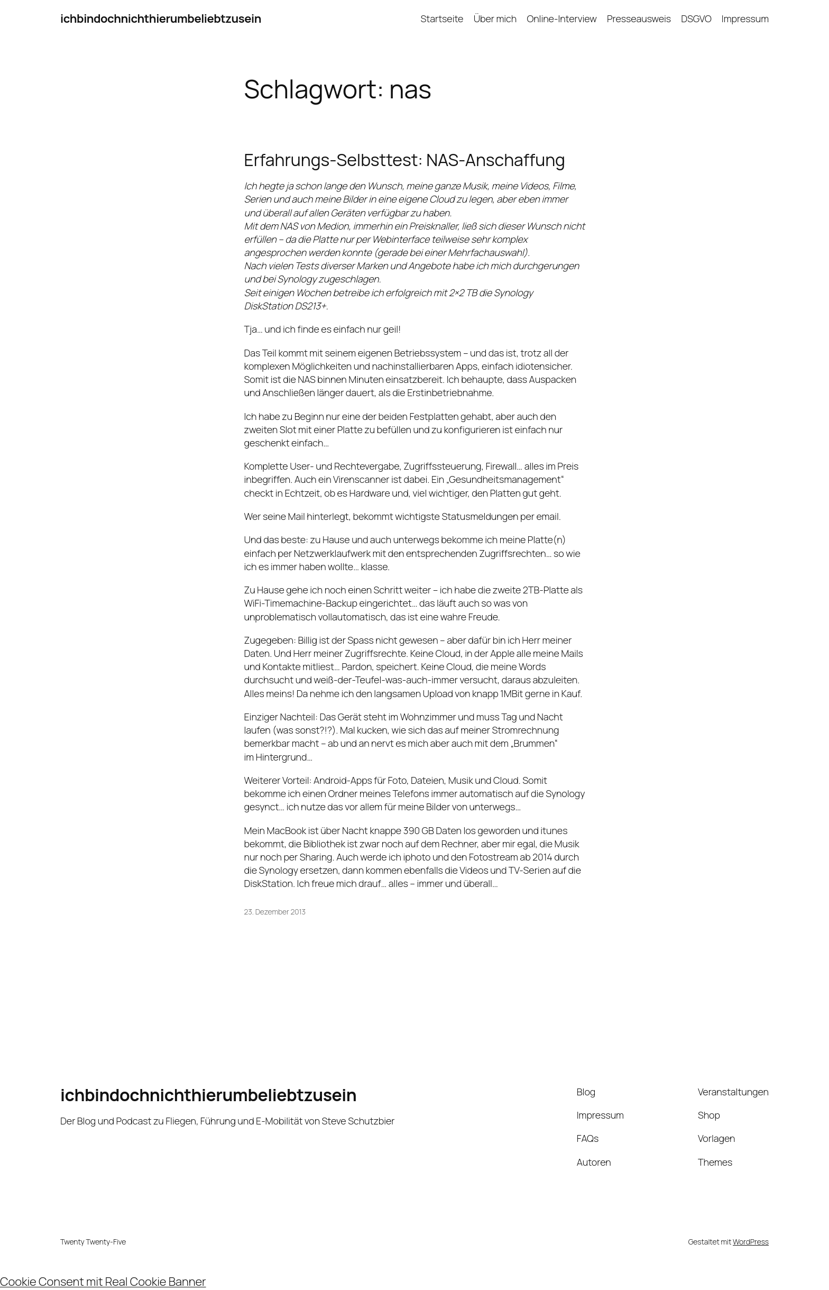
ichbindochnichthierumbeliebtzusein (160, 18)
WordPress (751, 1242)
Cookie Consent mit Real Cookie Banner (103, 1281)
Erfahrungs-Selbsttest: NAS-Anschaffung (404, 159)
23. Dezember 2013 (275, 912)
